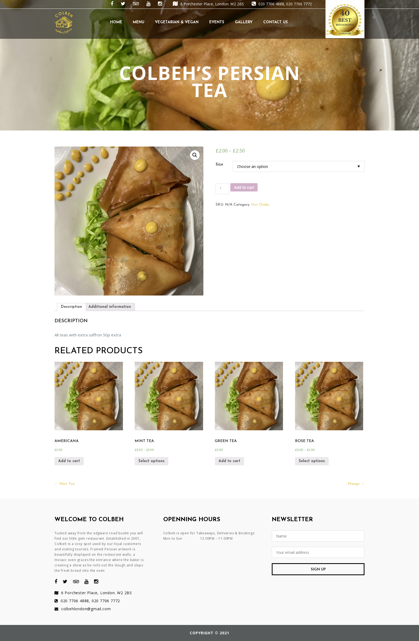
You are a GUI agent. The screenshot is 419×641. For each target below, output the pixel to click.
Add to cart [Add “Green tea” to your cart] (229, 461)
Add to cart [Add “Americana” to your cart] (69, 461)
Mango (356, 484)
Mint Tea (65, 484)
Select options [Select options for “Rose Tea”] (312, 461)
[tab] (71, 307)
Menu (138, 22)
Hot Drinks (260, 205)
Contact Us (275, 22)
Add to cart (244, 187)
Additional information (109, 307)
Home (116, 22)
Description (71, 307)
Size (219, 165)
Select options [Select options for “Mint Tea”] (151, 461)
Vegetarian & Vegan (177, 22)
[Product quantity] (222, 188)
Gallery (244, 22)
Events (216, 22)
